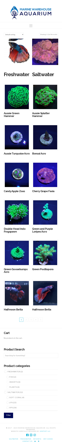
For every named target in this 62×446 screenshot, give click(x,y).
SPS (13, 407)
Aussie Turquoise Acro (17, 153)
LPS (13, 402)
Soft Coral (16, 397)
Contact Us (27, 441)
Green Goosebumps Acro (15, 271)
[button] (31, 26)
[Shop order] (14, 34)
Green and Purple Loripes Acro (42, 230)
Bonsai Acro (39, 153)
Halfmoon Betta (13, 309)
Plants (14, 387)
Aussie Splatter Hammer (41, 115)
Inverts (14, 382)
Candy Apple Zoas (14, 191)
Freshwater (15, 371)
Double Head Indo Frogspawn (14, 230)
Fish (12, 377)
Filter (8, 415)
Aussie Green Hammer (11, 115)
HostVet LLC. (45, 431)
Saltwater (15, 392)
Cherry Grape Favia (43, 191)
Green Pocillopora (42, 269)
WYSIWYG (37, 439)
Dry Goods (48, 439)
